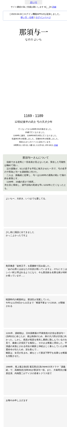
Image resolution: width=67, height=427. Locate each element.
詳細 (54, 7)
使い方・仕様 (27, 17)
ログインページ (43, 17)
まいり (33, 2)
